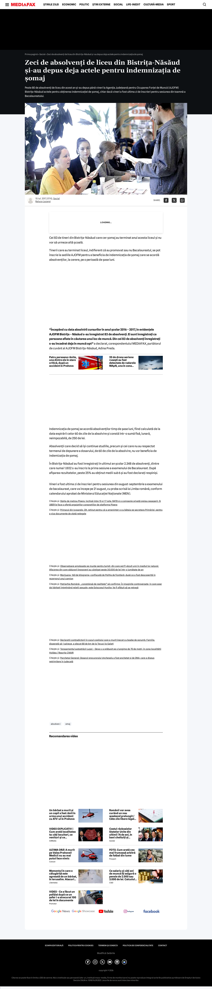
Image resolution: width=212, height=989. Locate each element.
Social (118, 4)
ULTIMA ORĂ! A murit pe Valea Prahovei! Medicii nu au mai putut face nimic (62, 854)
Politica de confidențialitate (138, 945)
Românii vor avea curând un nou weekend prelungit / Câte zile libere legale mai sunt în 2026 (122, 814)
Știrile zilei (51, 4)
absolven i (56, 724)
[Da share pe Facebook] (166, 200)
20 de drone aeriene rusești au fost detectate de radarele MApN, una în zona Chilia (122, 361)
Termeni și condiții (108, 945)
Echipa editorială (54, 945)
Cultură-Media (153, 4)
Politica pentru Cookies (80, 945)
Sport (171, 4)
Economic (69, 4)
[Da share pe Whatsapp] (182, 200)
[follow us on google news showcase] (83, 912)
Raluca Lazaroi (43, 201)
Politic (84, 4)
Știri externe (101, 4)
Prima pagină (31, 54)
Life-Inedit (133, 4)
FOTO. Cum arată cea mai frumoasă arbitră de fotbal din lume (122, 852)
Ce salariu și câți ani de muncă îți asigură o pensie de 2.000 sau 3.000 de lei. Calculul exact (122, 875)
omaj (67, 724)
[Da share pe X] (174, 200)
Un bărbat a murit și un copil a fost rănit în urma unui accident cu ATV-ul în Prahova (62, 814)
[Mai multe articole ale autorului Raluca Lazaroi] (30, 200)
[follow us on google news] (60, 912)
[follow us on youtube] (106, 912)
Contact (162, 945)
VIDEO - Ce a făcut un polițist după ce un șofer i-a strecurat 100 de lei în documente (62, 896)
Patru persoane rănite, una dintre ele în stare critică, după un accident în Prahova (63, 361)
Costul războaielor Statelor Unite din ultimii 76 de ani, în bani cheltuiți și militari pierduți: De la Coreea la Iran (122, 833)
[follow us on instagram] (128, 912)
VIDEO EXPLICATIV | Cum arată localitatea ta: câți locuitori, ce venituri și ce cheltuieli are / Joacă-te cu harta (62, 833)
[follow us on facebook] (151, 911)
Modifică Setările (106, 953)
